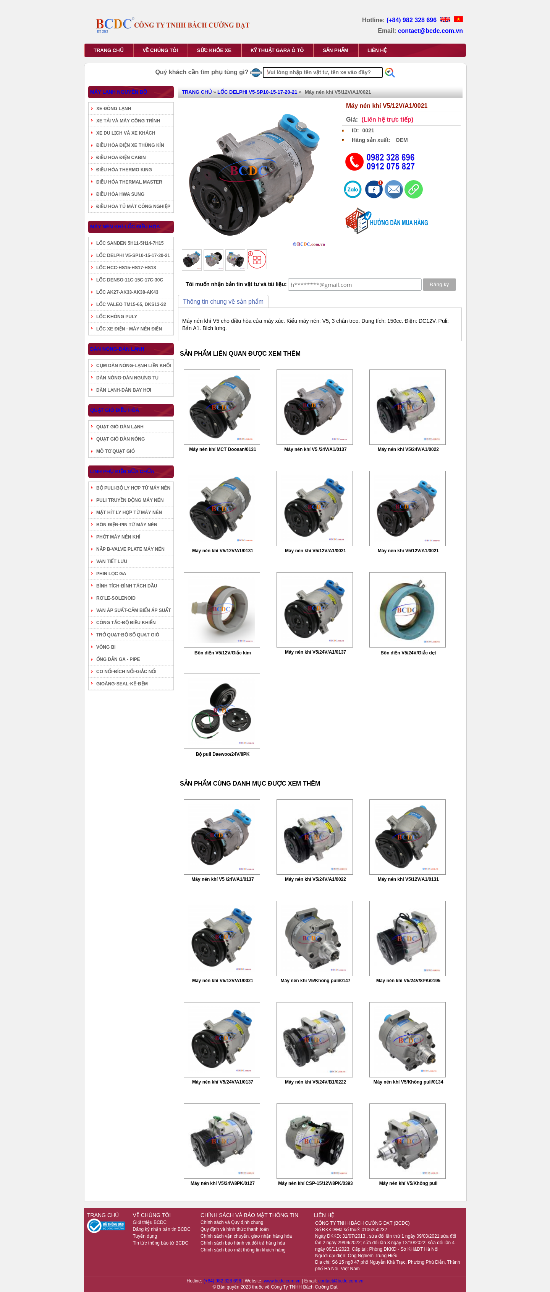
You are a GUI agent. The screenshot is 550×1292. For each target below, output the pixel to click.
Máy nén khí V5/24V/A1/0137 (315, 652)
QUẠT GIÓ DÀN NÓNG (120, 439)
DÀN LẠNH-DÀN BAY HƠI (123, 390)
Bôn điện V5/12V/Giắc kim (222, 653)
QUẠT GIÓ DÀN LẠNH (120, 427)
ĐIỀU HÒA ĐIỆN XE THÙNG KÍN (130, 145)
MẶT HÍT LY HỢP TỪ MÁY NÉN (129, 512)
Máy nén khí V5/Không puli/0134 (408, 1082)
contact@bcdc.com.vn (430, 31)
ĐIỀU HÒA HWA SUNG (120, 194)
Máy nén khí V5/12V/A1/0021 (315, 550)
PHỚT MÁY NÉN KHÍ (118, 537)
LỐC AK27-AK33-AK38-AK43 (127, 292)
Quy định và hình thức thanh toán (235, 1229)
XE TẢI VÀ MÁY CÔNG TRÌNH (128, 121)
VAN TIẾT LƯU (111, 561)
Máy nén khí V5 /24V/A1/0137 (315, 449)
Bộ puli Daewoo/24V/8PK (222, 754)
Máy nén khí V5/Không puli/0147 (316, 980)
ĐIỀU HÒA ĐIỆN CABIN (121, 157)
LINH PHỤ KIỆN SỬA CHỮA (122, 471)
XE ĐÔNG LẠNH (113, 108)
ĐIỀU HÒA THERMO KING (124, 169)
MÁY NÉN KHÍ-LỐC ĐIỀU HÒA (125, 226)
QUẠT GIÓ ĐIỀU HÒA (114, 410)
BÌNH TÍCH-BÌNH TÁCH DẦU (126, 586)
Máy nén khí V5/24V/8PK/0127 (223, 1183)
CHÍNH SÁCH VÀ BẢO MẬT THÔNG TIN (249, 1215)
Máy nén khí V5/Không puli (408, 1183)
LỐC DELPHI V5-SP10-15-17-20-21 (133, 255)
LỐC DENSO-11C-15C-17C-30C (129, 280)
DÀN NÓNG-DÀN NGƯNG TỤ (127, 378)
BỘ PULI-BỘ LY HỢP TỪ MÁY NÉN (133, 488)
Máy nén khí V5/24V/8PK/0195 (408, 980)
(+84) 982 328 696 (412, 20)
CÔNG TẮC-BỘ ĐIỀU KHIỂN (126, 622)
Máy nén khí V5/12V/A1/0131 (222, 550)
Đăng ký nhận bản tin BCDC (162, 1229)
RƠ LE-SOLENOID (116, 598)
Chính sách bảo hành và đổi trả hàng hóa (243, 1243)
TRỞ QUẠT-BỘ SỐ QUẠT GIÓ (127, 635)
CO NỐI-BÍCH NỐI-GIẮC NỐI (126, 671)
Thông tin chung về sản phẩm (223, 301)
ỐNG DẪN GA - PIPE (118, 659)
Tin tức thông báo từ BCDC (161, 1243)
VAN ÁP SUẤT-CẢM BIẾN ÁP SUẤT (133, 610)
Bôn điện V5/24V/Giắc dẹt (408, 653)
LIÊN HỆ (377, 50)
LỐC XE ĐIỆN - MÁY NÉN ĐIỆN (129, 329)
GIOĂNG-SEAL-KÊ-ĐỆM (122, 684)
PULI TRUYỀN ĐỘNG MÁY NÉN (129, 500)
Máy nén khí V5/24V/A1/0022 (408, 449)
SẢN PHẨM (335, 50)
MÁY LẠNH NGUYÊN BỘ (118, 92)
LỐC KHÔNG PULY (116, 316)
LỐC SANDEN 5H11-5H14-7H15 (129, 243)
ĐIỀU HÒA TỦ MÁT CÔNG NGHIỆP (133, 206)
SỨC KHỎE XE (214, 50)
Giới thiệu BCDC (150, 1222)
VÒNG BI (106, 647)
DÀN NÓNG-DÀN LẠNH (117, 349)
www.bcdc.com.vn (283, 1281)
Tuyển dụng (145, 1236)
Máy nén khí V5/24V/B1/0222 (315, 1082)
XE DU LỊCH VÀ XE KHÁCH (125, 133)
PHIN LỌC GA (111, 573)
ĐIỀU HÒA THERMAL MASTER (129, 182)
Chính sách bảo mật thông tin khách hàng (243, 1250)
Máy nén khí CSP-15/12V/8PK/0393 (315, 1183)
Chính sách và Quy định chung (232, 1222)
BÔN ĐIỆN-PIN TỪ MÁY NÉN (126, 524)
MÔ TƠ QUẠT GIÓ (115, 451)
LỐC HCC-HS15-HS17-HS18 (126, 267)
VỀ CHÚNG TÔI (160, 50)
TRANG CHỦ (109, 50)
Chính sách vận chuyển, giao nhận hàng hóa (246, 1236)
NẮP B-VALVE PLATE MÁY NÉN (130, 549)
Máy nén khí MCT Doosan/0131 (222, 449)
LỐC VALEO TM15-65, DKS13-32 (131, 304)
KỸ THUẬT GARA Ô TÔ (277, 50)
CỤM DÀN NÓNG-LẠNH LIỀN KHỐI (133, 365)
